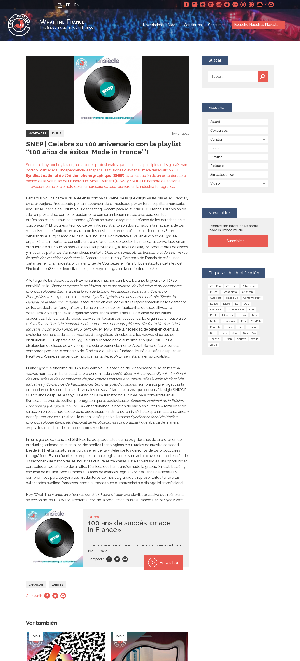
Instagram (195, 4)
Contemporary (252, 297)
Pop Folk (256, 321)
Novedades (152, 25)
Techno (214, 338)
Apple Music (227, 4)
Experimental (236, 309)
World (254, 338)
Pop (243, 321)
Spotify (211, 4)
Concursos (217, 25)
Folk (251, 309)
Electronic (216, 309)
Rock (224, 333)
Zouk (213, 344)
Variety (57, 584)
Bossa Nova (230, 291)
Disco (226, 303)
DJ (236, 303)
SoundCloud (260, 4)
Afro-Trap (231, 286)
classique (232, 297)
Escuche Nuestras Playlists (256, 25)
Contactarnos (271, 4)
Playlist (216, 157)
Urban (228, 338)
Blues (213, 291)
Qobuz (251, 4)
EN (76, 5)
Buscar (263, 76)
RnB (212, 333)
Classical (215, 297)
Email (125, 559)
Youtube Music (235, 4)
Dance (214, 303)
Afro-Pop (215, 286)
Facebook (186, 4)
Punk (229, 327)
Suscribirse (236, 241)
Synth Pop (249, 333)
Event (56, 133)
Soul (235, 333)
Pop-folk (215, 327)
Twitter (117, 559)
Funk (213, 315)
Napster (243, 4)
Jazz (254, 315)
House (242, 315)
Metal (213, 321)
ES (60, 5)
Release (217, 166)
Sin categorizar (222, 175)
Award (215, 122)
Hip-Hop (227, 315)
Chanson (36, 584)
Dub (246, 303)
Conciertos (193, 25)
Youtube (203, 4)
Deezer (219, 4)
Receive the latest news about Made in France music (233, 228)
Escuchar (163, 562)
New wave (229, 321)
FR (68, 5)
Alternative (249, 286)
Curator (216, 139)
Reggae (252, 327)
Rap (240, 327)
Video (173, 25)
